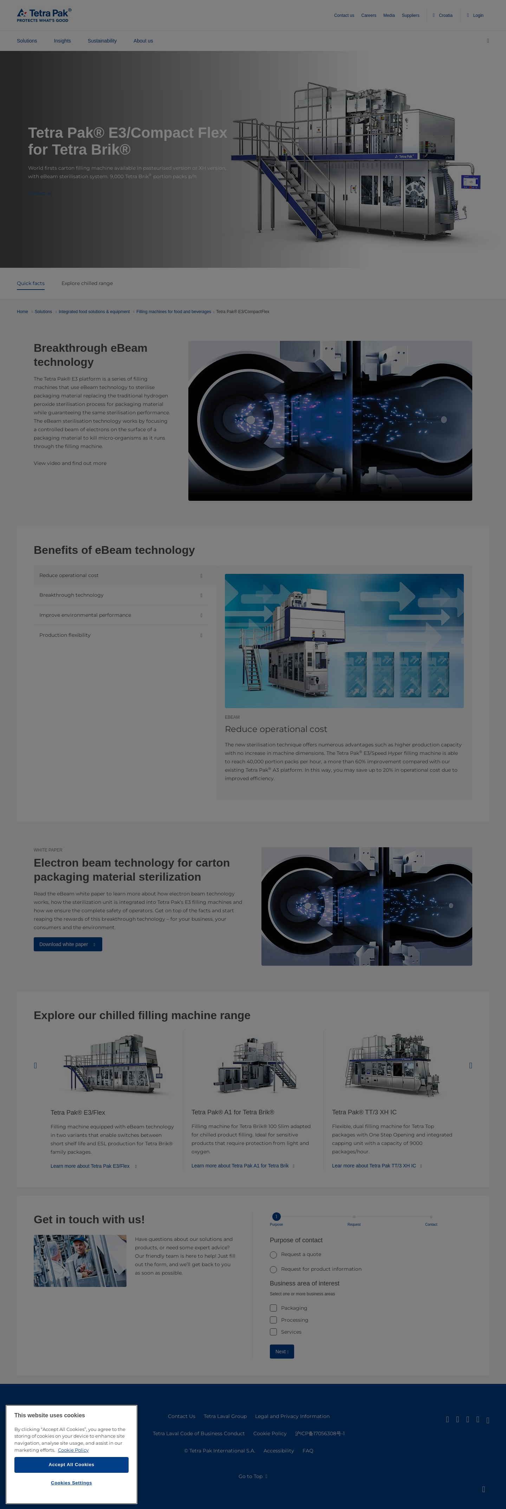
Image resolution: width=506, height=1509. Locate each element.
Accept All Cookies (71, 1464)
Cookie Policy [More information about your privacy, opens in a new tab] (73, 1450)
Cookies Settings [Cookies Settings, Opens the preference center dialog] (71, 1482)
